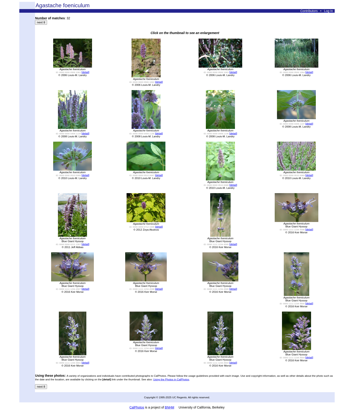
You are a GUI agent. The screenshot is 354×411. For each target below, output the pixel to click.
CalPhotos (137, 407)
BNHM (169, 407)
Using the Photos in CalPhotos (171, 379)
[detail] (85, 72)
